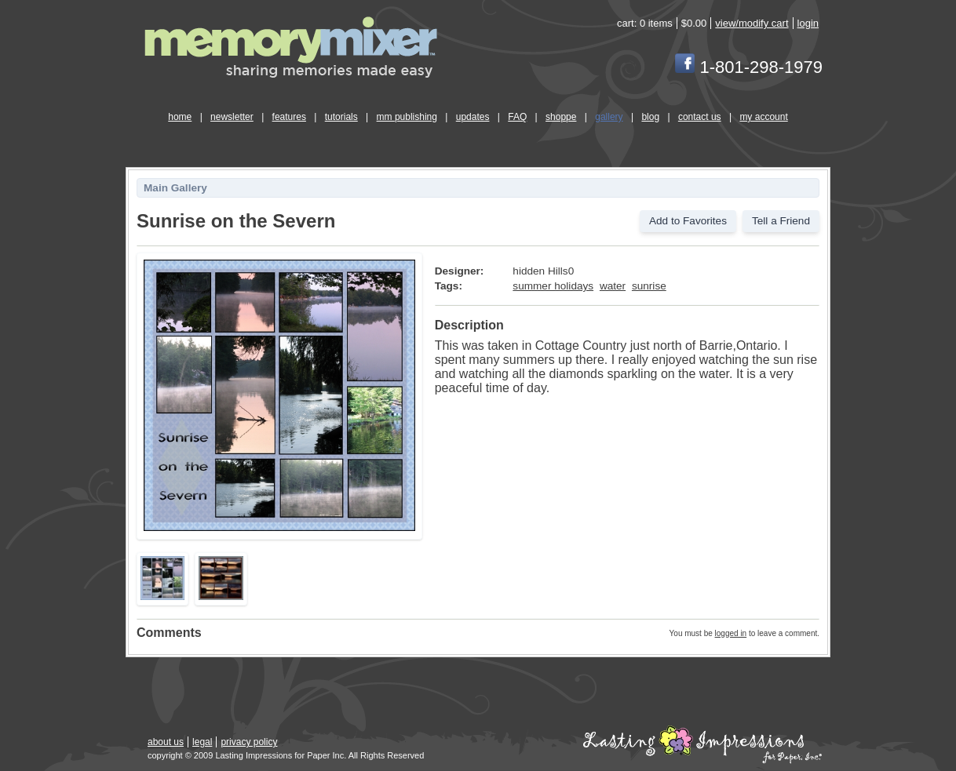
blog (650, 116)
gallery (608, 116)
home (180, 116)
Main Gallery (175, 188)
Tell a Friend (781, 221)
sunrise (649, 286)
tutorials (341, 116)
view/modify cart (751, 23)
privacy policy (249, 741)
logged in (731, 633)
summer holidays (553, 286)
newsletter (232, 116)
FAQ (517, 116)
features (289, 116)
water (613, 286)
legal (202, 741)
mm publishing (407, 116)
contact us (699, 116)
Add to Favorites (688, 221)
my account (763, 116)
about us (166, 741)
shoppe (561, 116)
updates (473, 116)
